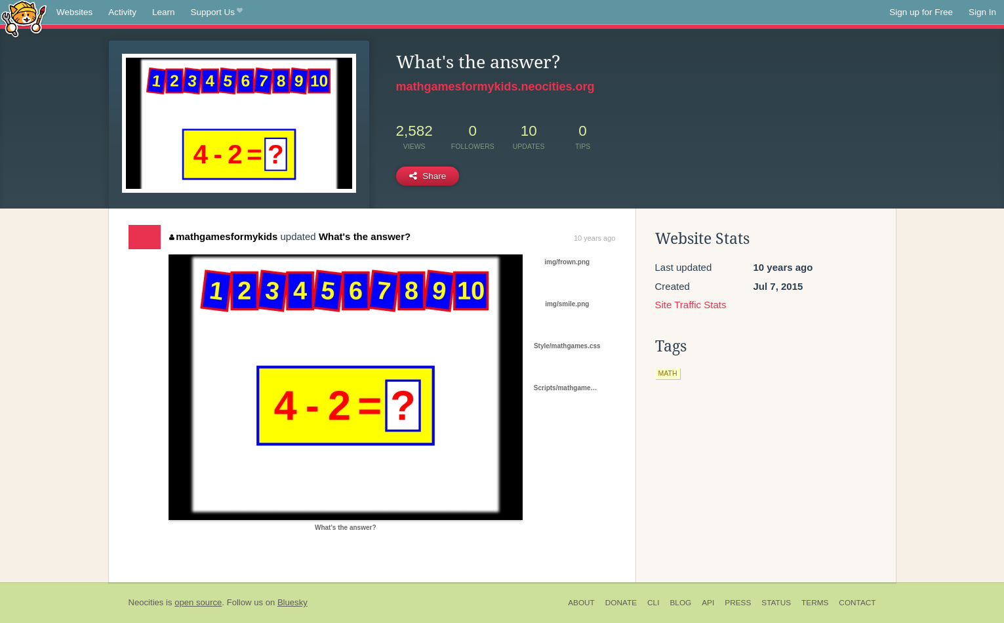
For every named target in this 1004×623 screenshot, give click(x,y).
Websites (74, 12)
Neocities (146, 602)
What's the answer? (365, 236)
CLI (653, 602)
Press (738, 602)
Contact (857, 602)
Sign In (982, 12)
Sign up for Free (921, 12)
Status (776, 602)
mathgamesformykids (223, 236)
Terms (814, 602)
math (667, 373)
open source (198, 602)
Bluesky (292, 602)
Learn (163, 12)
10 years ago (595, 238)
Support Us (217, 12)
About (581, 602)
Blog (680, 602)
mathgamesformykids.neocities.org (495, 86)
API (708, 602)
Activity (122, 12)
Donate (621, 602)
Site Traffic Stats (691, 304)
